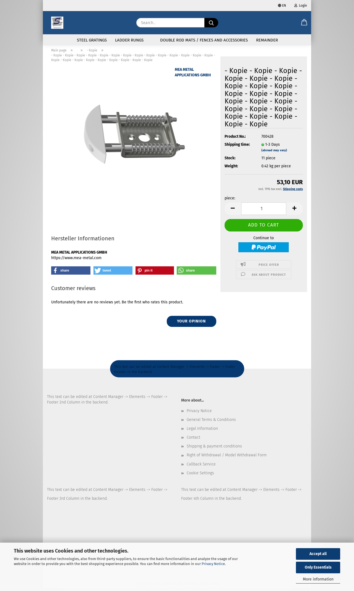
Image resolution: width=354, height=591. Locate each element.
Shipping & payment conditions (214, 449)
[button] (304, 22)
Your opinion (191, 324)
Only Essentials (318, 567)
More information (318, 579)
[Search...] (211, 22)
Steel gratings (92, 40)
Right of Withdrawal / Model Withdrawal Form (227, 458)
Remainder (267, 40)
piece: (230, 201)
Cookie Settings (200, 476)
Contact (193, 440)
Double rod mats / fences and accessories (204, 40)
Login (300, 5)
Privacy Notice (213, 564)
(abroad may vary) (274, 153)
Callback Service (201, 467)
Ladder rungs (129, 40)
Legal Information (202, 431)
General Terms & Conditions (211, 422)
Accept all (318, 553)
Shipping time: (237, 147)
